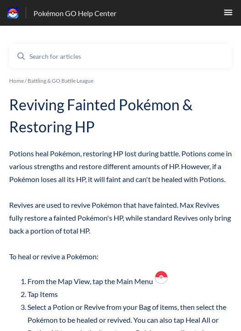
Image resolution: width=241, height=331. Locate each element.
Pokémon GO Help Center (74, 13)
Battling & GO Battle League (60, 80)
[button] (228, 15)
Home (16, 80)
